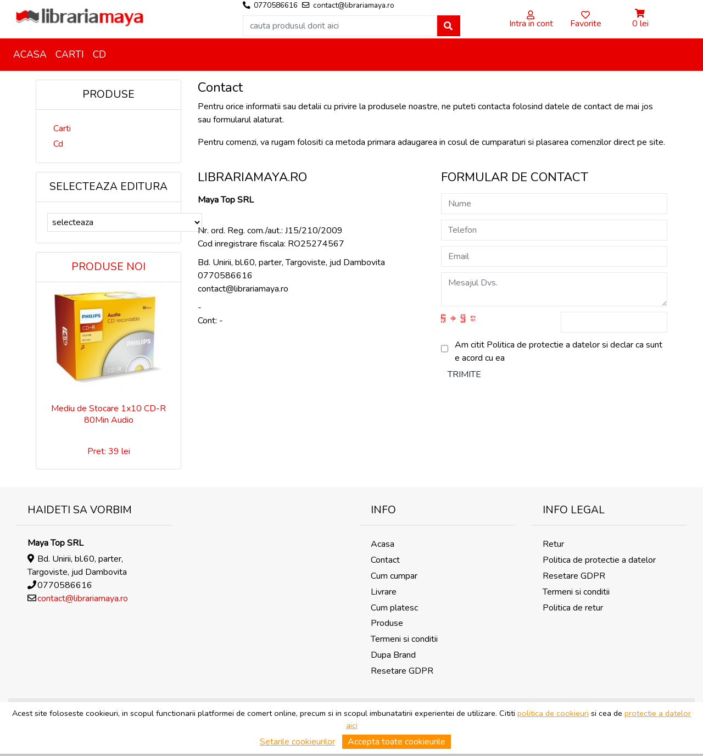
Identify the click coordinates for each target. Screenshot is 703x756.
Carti (69, 54)
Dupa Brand (393, 655)
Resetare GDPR (402, 671)
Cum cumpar (394, 576)
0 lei (640, 24)
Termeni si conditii (404, 639)
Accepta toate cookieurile (396, 742)
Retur (553, 544)
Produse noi (108, 267)
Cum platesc (394, 608)
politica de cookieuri (553, 713)
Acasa (30, 54)
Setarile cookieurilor (297, 742)
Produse (387, 623)
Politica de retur (573, 608)
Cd (99, 54)
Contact (385, 560)
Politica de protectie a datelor (599, 560)
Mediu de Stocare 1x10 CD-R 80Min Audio (108, 414)
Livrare (384, 592)
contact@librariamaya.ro (82, 598)
